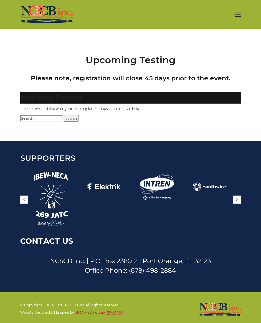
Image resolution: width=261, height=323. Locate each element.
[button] (24, 200)
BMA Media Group (90, 312)
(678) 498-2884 (152, 270)
